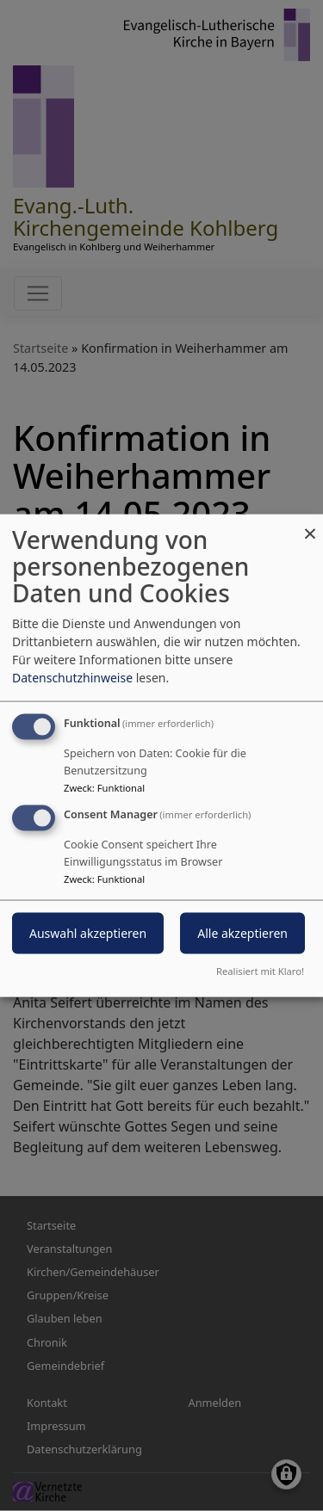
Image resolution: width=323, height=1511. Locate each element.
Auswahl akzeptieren (87, 933)
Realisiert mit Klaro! (260, 970)
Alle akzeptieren (242, 933)
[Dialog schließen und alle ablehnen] (310, 525)
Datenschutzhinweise (72, 677)
